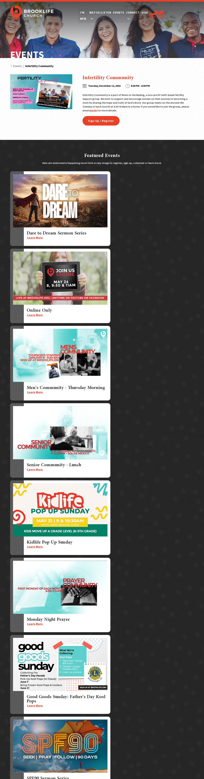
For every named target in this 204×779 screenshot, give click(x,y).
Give (168, 13)
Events (128, 13)
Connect (149, 13)
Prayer (180, 699)
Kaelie (93, 110)
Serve (133, 712)
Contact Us (184, 713)
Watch (155, 699)
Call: (29, 717)
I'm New (78, 13)
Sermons (182, 692)
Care (132, 717)
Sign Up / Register (102, 121)
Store (180, 706)
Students (135, 703)
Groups (134, 698)
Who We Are (159, 720)
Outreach (135, 722)
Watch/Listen (103, 13)
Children (135, 707)
